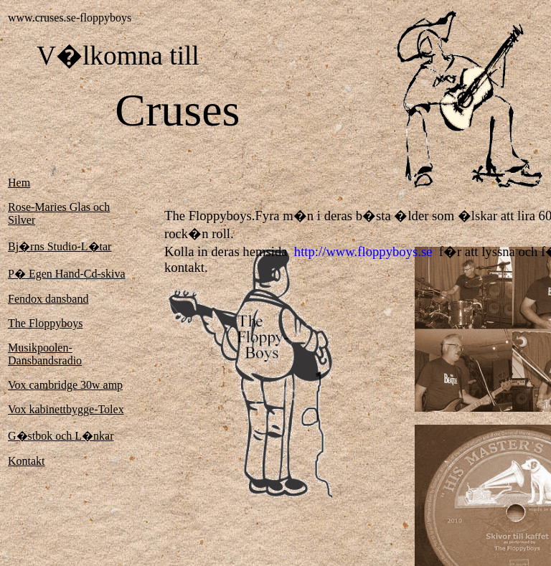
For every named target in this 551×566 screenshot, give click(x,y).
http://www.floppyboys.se (363, 251)
